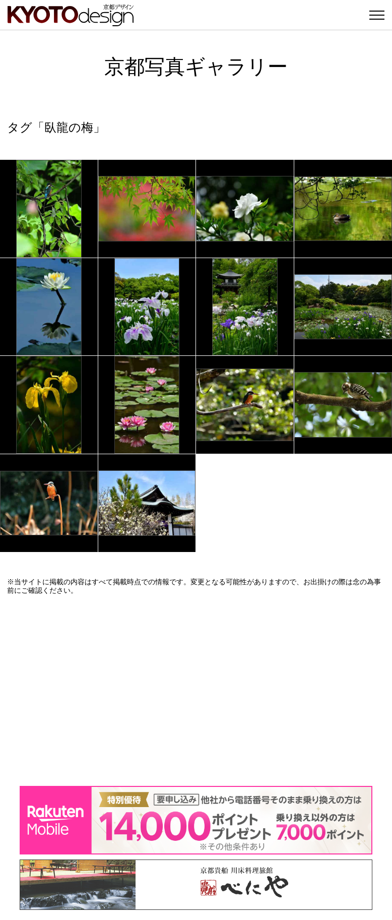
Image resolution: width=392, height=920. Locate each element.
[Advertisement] (196, 690)
